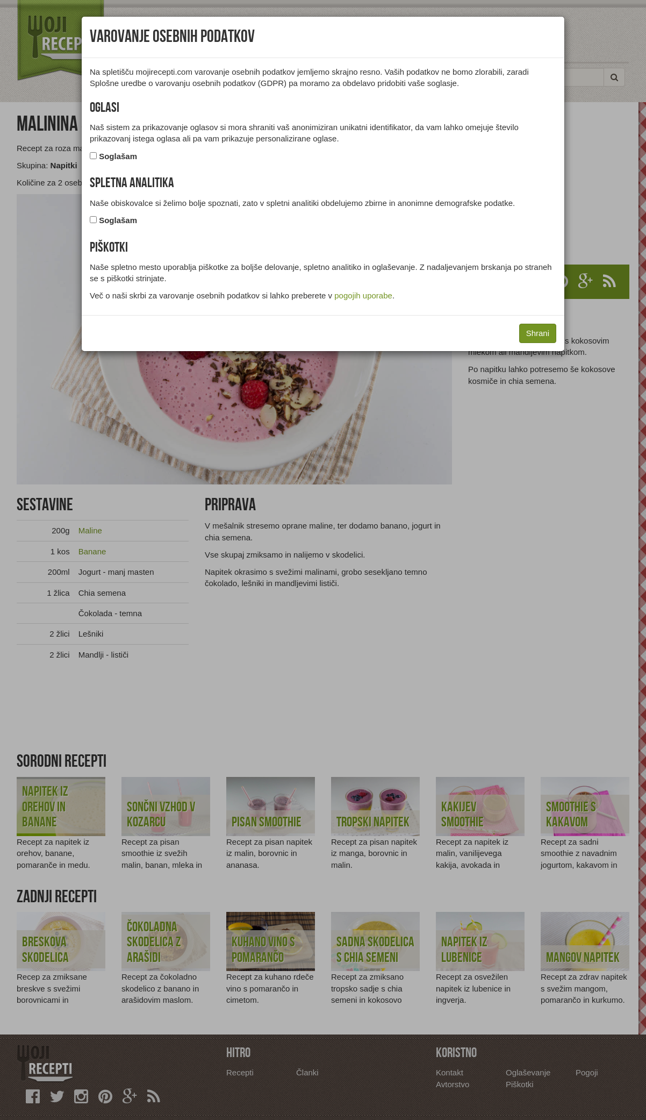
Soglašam (118, 156)
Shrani (537, 333)
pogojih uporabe (363, 295)
